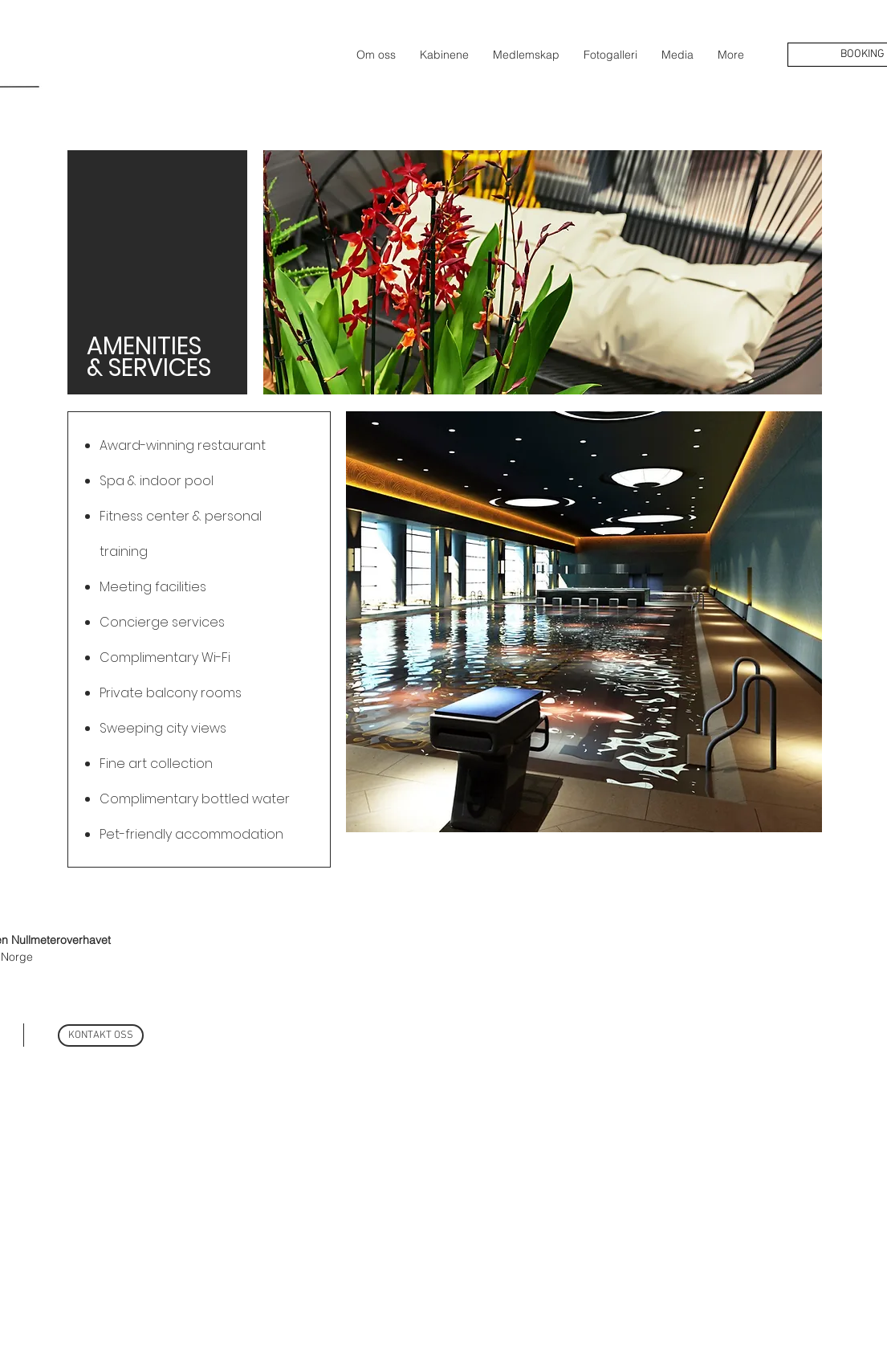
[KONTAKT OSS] (101, 1035)
